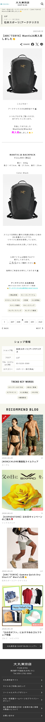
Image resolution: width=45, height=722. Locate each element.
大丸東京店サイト (10, 680)
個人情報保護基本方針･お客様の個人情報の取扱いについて (20, 708)
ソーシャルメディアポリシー (15, 692)
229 (22, 322)
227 (10, 322)
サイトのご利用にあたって (14, 686)
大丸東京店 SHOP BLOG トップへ (24, 646)
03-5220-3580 (23, 363)
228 (16, 322)
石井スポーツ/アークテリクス (17, 9)
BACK (5, 328)
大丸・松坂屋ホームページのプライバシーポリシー (21, 699)
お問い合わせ (8, 715)
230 (28, 322)
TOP (3, 9)
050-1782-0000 (24, 673)
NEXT (39, 328)
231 (34, 322)
